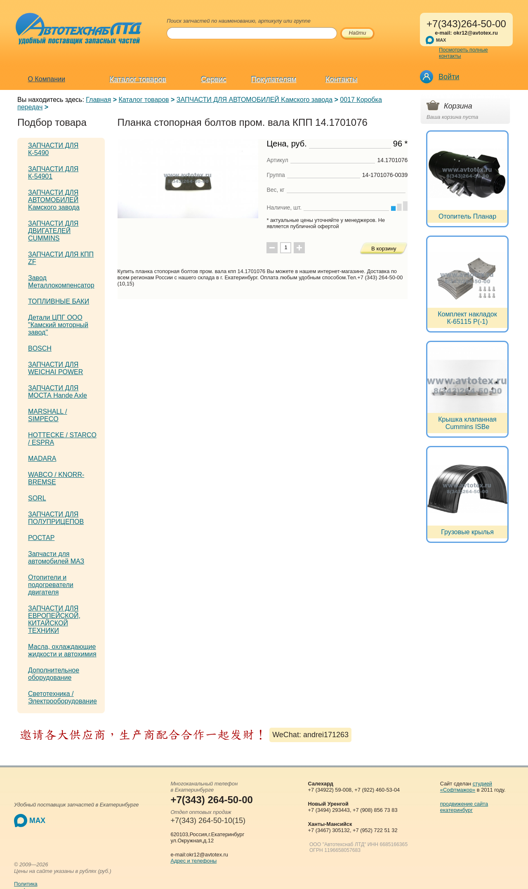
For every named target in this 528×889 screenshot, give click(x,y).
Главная (98, 99)
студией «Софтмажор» (466, 787)
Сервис (214, 79)
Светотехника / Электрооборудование (62, 697)
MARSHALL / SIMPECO (47, 415)
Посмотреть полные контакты (463, 53)
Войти (448, 77)
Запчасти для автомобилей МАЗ (56, 557)
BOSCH (40, 348)
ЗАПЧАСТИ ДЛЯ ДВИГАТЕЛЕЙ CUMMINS (53, 231)
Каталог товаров (138, 79)
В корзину (383, 248)
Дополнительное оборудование (53, 674)
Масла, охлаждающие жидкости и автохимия (62, 650)
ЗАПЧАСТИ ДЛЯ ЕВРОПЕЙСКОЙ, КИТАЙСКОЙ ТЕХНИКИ (54, 619)
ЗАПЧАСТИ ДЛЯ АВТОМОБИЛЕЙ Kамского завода (254, 99)
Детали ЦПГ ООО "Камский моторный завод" (58, 325)
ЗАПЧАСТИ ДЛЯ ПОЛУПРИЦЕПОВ (56, 518)
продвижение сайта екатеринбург (464, 807)
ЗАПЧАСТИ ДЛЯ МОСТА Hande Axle (57, 391)
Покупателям (273, 79)
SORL (37, 498)
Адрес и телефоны (193, 861)
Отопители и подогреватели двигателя (50, 585)
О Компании (46, 79)
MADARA (42, 458)
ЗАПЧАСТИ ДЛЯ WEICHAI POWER (55, 368)
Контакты (341, 79)
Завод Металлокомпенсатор (61, 281)
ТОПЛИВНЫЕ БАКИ (58, 301)
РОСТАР (41, 537)
